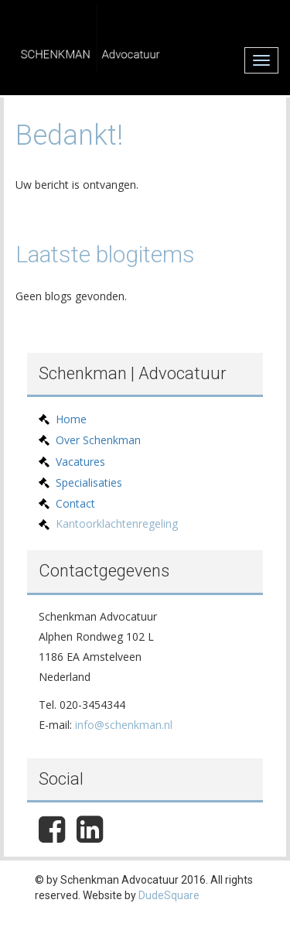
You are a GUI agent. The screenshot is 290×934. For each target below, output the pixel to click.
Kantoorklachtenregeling (117, 523)
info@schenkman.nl (123, 724)
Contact (75, 503)
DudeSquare (169, 895)
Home (71, 419)
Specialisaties (89, 482)
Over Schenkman (98, 440)
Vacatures (80, 461)
